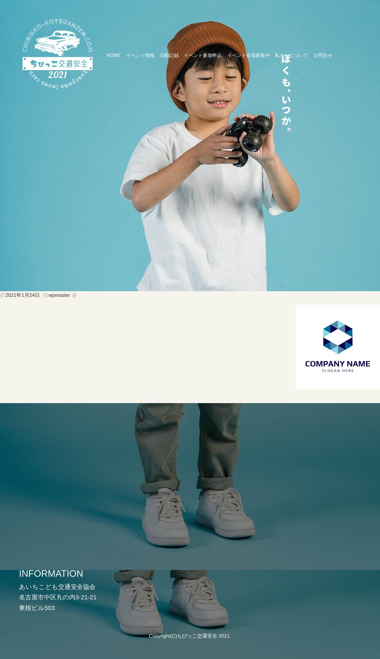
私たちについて (291, 55)
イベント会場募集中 (248, 55)
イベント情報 (140, 55)
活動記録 (169, 55)
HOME (113, 55)
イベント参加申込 (203, 55)
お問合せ (323, 55)
